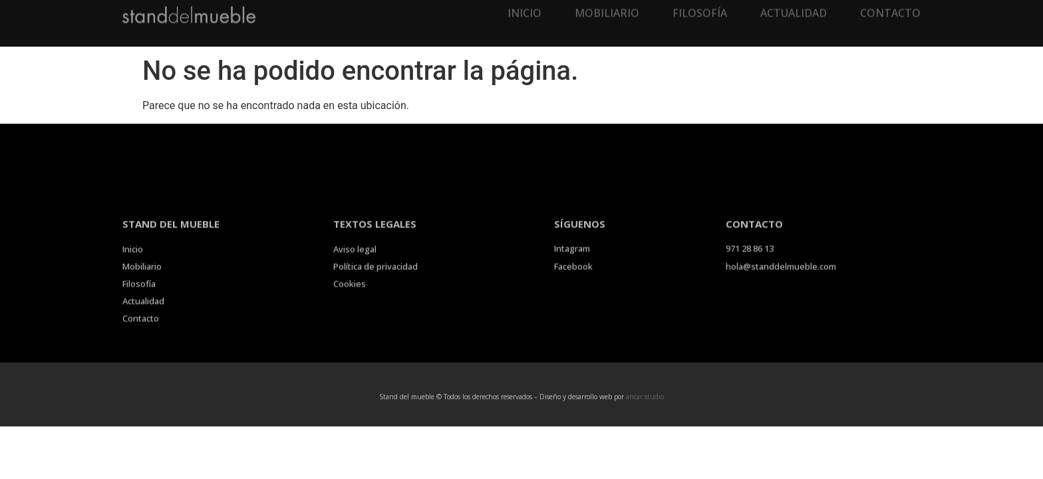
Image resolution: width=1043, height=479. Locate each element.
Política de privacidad (375, 277)
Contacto (890, 6)
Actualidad (793, 6)
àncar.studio (645, 397)
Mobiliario (607, 6)
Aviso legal (354, 260)
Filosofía (699, 6)
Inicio (524, 6)
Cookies (349, 295)
